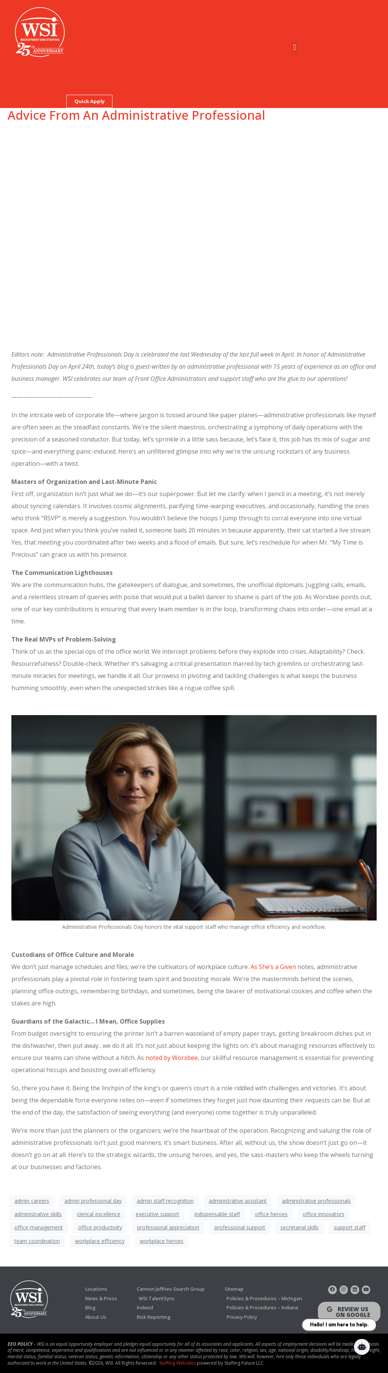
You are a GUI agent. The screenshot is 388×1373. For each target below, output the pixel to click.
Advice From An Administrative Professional (136, 115)
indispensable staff (217, 1214)
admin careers (31, 1200)
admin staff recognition (165, 1200)
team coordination (37, 1241)
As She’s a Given (273, 967)
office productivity (100, 1227)
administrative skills (38, 1214)
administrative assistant (238, 1200)
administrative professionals (316, 1200)
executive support (157, 1214)
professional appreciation (168, 1227)
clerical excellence (98, 1214)
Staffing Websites (177, 1362)
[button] (294, 47)
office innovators (323, 1214)
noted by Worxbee (172, 1058)
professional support (239, 1227)
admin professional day (93, 1200)
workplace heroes (161, 1241)
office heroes (271, 1214)
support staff (349, 1227)
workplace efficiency (100, 1241)
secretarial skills (299, 1227)
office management (38, 1227)
